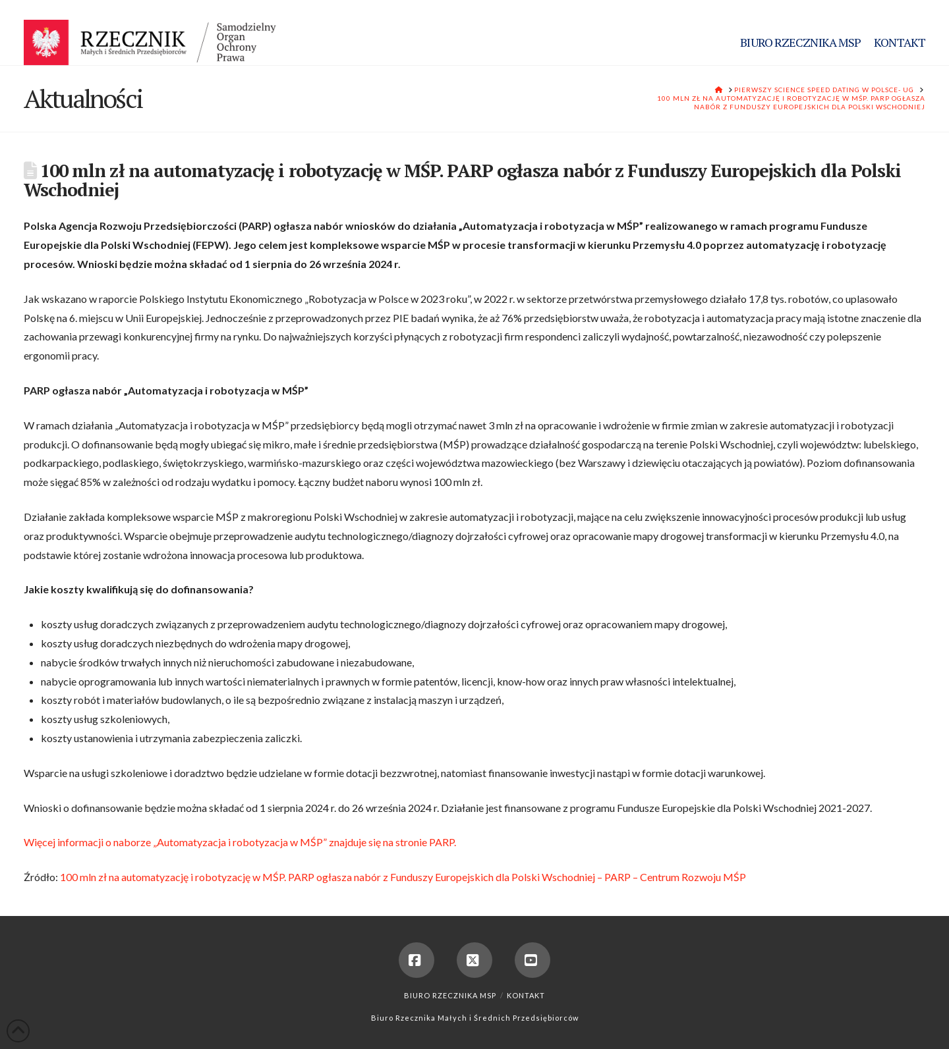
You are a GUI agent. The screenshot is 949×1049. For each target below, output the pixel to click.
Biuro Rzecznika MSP (450, 995)
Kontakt (526, 995)
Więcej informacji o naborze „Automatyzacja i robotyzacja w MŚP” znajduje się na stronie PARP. (240, 842)
